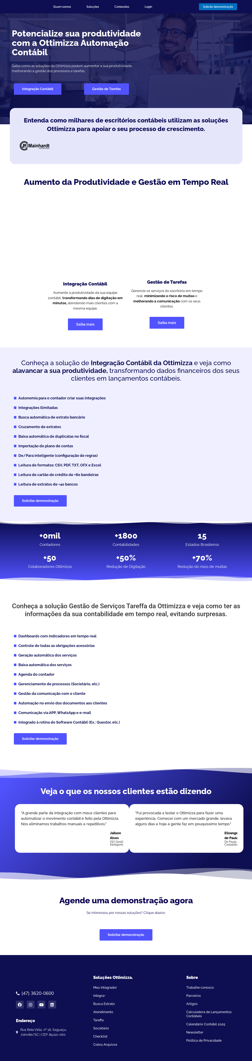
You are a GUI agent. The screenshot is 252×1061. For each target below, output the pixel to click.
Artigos (192, 1004)
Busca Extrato (104, 1004)
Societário (101, 1028)
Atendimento (103, 1012)
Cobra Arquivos (105, 1045)
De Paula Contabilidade (233, 843)
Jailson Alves (115, 835)
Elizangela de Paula (232, 835)
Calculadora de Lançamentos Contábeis (209, 1014)
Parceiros (193, 996)
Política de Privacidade (204, 1040)
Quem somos (62, 6)
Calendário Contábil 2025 (205, 1024)
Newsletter (194, 1032)
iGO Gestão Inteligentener (119, 843)
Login (148, 6)
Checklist (100, 1036)
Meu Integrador (105, 987)
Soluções (93, 6)
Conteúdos (121, 6)
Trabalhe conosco (200, 987)
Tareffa (98, 1020)
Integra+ (99, 996)
